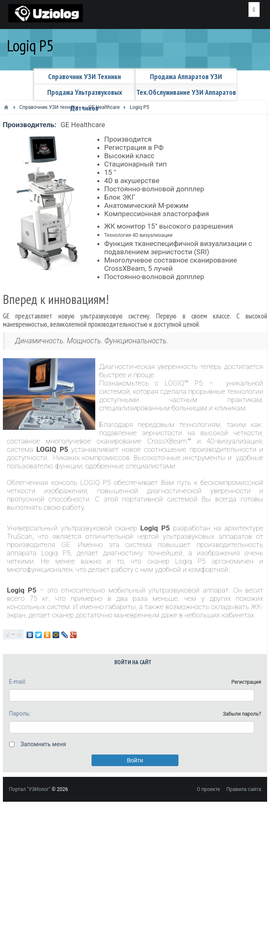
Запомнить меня (43, 744)
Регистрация (246, 682)
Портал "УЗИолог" (30, 789)
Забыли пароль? (242, 714)
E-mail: (18, 681)
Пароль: (20, 713)
